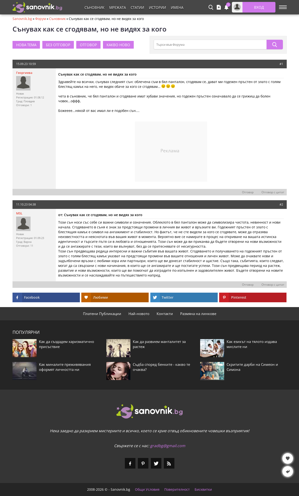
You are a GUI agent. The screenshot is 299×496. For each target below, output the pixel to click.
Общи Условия (147, 489)
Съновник (94, 7)
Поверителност (177, 489)
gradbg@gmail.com (167, 445)
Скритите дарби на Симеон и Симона (252, 367)
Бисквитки (203, 489)
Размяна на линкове (198, 313)
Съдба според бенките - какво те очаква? (161, 367)
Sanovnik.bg (22, 19)
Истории (157, 7)
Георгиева (24, 73)
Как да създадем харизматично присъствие (66, 344)
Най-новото (138, 313)
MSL (19, 213)
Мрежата (117, 7)
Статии (137, 7)
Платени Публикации (102, 313)
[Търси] (275, 44)
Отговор (248, 192)
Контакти (165, 313)
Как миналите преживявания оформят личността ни (65, 367)
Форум (40, 19)
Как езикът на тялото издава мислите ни (252, 344)
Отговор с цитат (272, 192)
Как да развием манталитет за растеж (159, 344)
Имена (177, 7)
